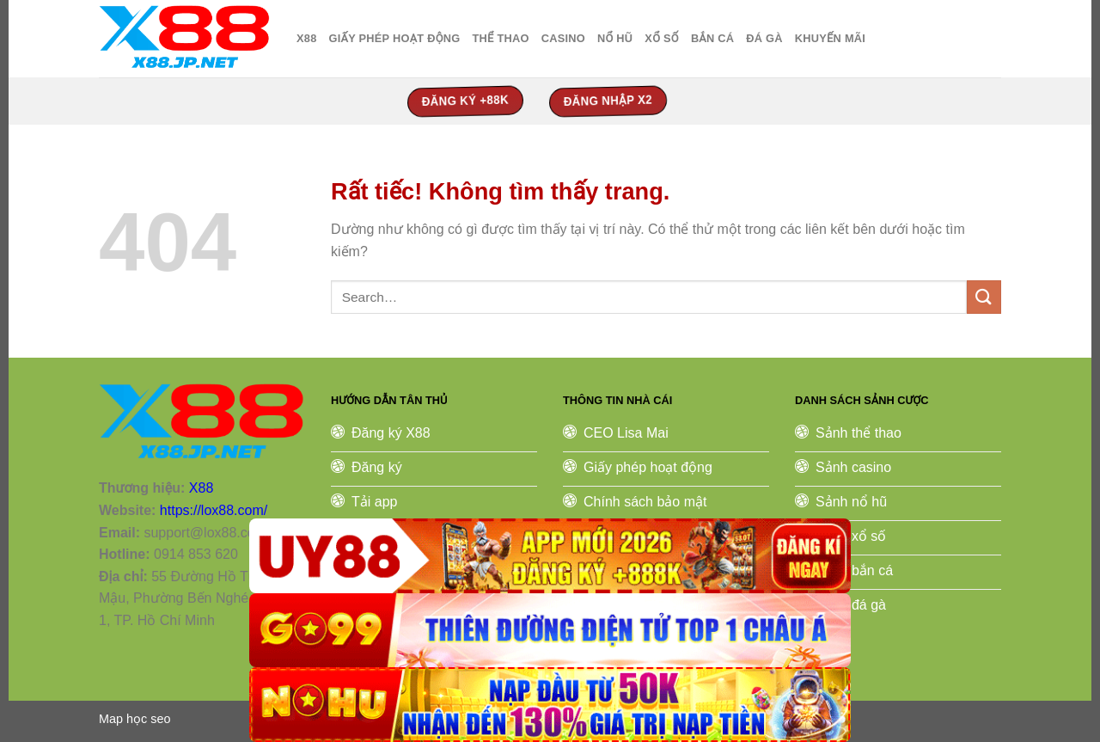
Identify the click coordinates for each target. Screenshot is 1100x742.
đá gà (764, 38)
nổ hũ (614, 38)
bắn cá (712, 38)
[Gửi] (984, 297)
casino (563, 38)
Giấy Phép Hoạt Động (395, 38)
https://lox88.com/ (213, 510)
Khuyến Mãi (830, 38)
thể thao (500, 38)
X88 (306, 38)
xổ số (662, 38)
